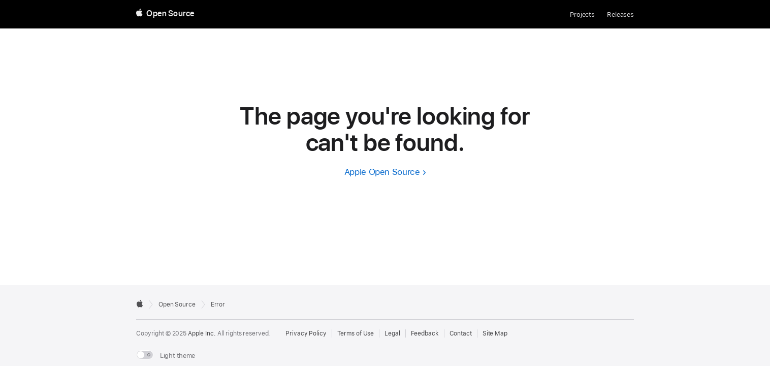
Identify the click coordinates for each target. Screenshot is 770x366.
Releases (620, 14)
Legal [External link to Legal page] (392, 333)
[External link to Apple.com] (139, 303)
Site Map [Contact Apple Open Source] (495, 333)
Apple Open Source (382, 172)
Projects (582, 14)
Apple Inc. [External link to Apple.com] (202, 333)
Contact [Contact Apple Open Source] (461, 333)
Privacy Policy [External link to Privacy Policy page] (305, 333)
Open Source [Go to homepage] (177, 304)
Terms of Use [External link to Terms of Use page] (355, 333)
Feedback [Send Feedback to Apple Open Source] (425, 333)
